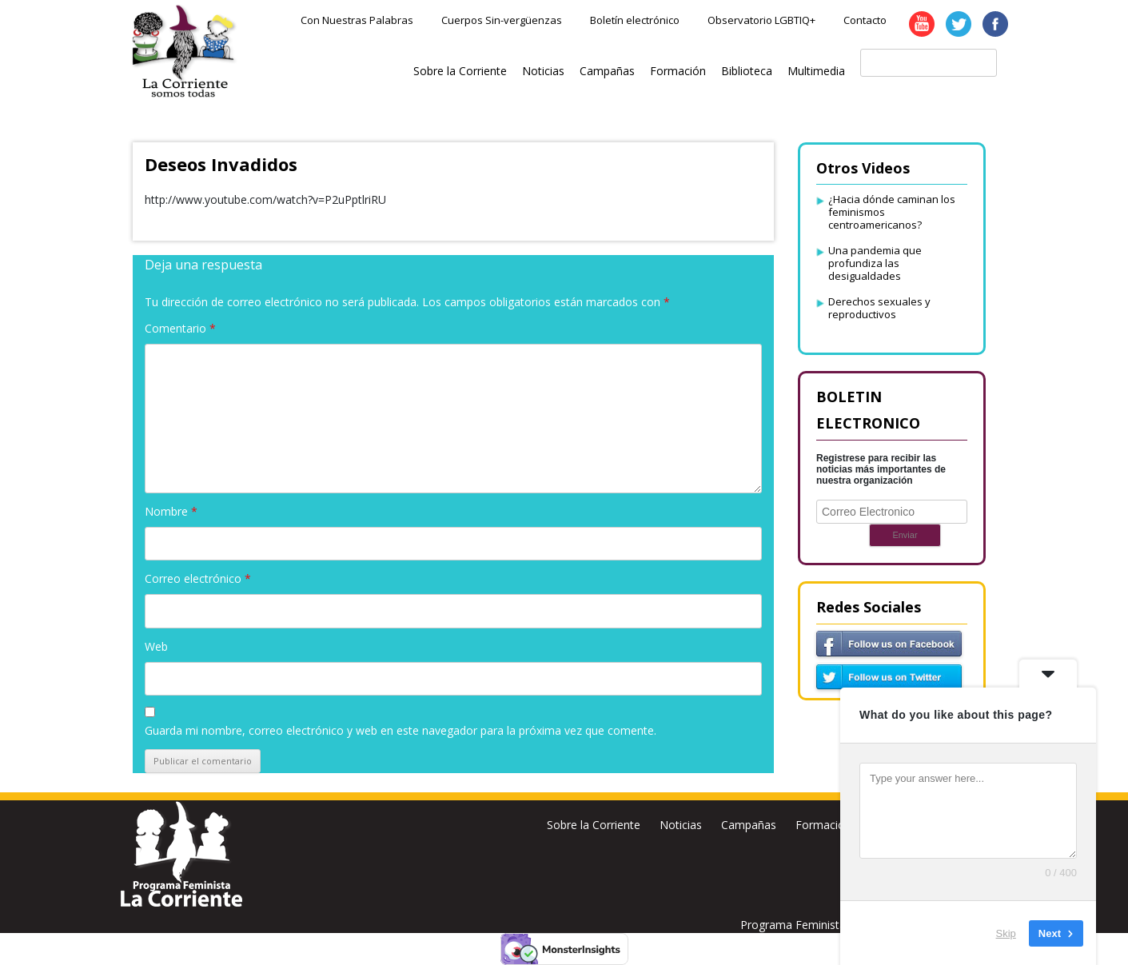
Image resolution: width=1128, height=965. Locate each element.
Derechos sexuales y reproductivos (879, 308)
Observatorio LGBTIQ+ (761, 20)
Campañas (607, 70)
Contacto (865, 20)
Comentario (180, 328)
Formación (678, 70)
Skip (1006, 933)
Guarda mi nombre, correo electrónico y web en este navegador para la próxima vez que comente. (400, 730)
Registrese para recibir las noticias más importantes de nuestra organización (881, 469)
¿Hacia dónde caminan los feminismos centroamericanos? (891, 212)
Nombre (171, 511)
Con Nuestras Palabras (357, 20)
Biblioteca (746, 70)
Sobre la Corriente (460, 70)
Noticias (543, 70)
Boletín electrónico (635, 20)
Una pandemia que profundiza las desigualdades (875, 263)
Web (156, 646)
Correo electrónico (198, 578)
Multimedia (816, 70)
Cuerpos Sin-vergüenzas (501, 20)
